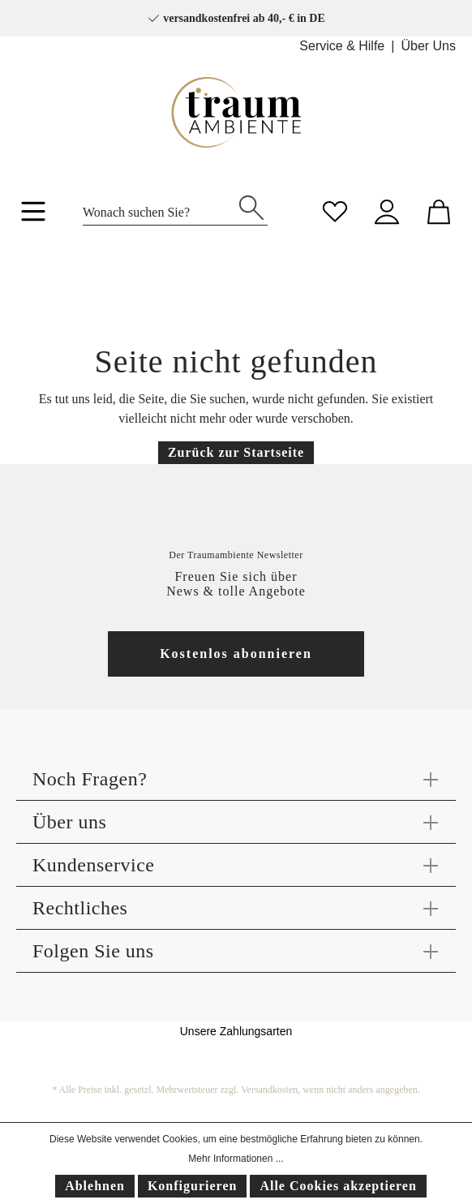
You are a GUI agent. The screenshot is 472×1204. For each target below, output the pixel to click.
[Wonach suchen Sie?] (159, 208)
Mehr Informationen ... (235, 1158)
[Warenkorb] (439, 210)
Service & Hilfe (341, 46)
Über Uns (428, 46)
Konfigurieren (192, 1186)
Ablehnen (95, 1186)
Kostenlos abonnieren (236, 653)
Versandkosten (269, 1089)
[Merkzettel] (335, 210)
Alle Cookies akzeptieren (338, 1186)
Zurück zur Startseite (236, 452)
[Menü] (33, 214)
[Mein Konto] (387, 210)
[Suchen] (251, 206)
